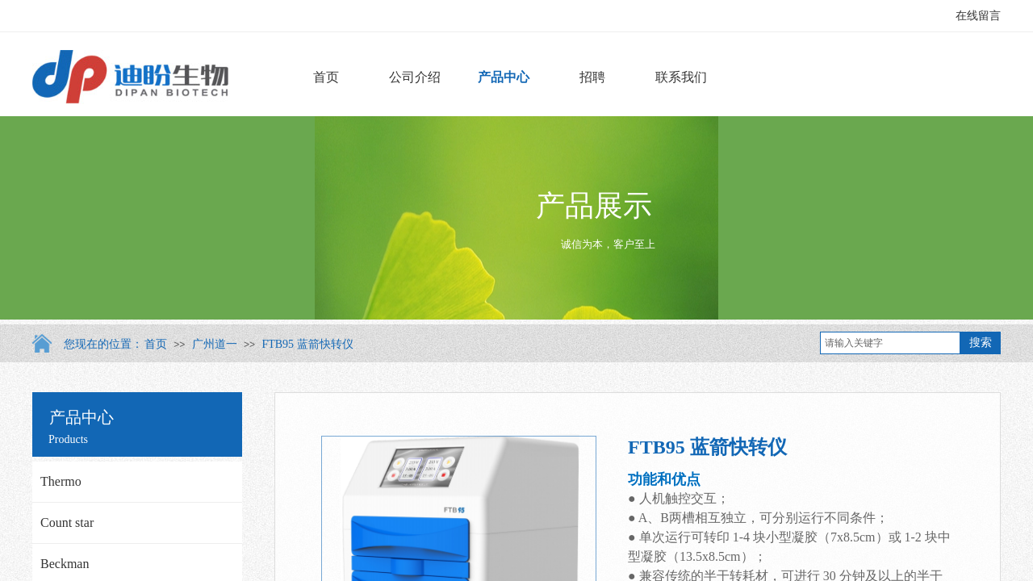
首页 (326, 77)
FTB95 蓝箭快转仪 (307, 344)
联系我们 (681, 77)
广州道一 (214, 344)
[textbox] (890, 343)
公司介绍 (415, 77)
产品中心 (503, 77)
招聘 (592, 77)
